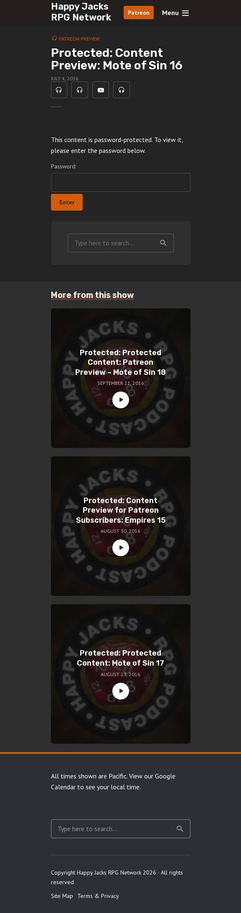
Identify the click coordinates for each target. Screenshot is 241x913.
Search (163, 243)
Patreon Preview (79, 39)
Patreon (139, 12)
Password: (120, 177)
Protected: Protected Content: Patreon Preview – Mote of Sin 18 (120, 362)
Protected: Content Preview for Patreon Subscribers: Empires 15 (120, 510)
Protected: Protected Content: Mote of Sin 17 (120, 658)
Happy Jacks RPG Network (81, 12)
